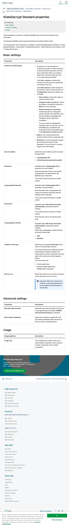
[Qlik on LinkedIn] (58, 510)
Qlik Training (9, 398)
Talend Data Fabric (11, 423)
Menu (66, 3)
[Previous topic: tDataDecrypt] (17, 379)
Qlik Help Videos (10, 392)
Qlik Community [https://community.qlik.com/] (46, 511)
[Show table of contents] (3, 9)
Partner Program (10, 493)
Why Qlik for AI (9, 459)
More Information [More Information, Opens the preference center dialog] (57, 519)
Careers (7, 495)
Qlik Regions (9, 470)
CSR (6, 485)
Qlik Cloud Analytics (11, 431)
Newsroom (8, 498)
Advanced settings (11, 27)
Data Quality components (33, 8)
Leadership (8, 482)
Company (8, 479)
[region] (34, 518)
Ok (57, 515)
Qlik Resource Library (12, 406)
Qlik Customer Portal (11, 403)
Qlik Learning (9, 400)
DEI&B (7, 487)
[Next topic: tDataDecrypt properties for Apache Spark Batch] (51, 379)
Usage (7, 30)
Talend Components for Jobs (15, 8)
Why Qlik (8, 449)
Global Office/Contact (12, 501)
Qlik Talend (8, 418)
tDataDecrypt (27, 11)
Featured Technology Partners (15, 465)
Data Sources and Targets (13, 467)
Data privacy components (13, 11)
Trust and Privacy (10, 454)
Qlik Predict (8, 437)
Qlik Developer (10, 395)
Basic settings (9, 25)
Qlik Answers (9, 434)
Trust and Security (11, 451)
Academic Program (11, 490)
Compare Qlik (9, 462)
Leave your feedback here (14, 371)
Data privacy (46, 8)
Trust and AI (9, 457)
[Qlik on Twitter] (55, 510)
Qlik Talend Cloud (10, 421)
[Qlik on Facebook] (62, 510)
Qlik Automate (9, 439)
